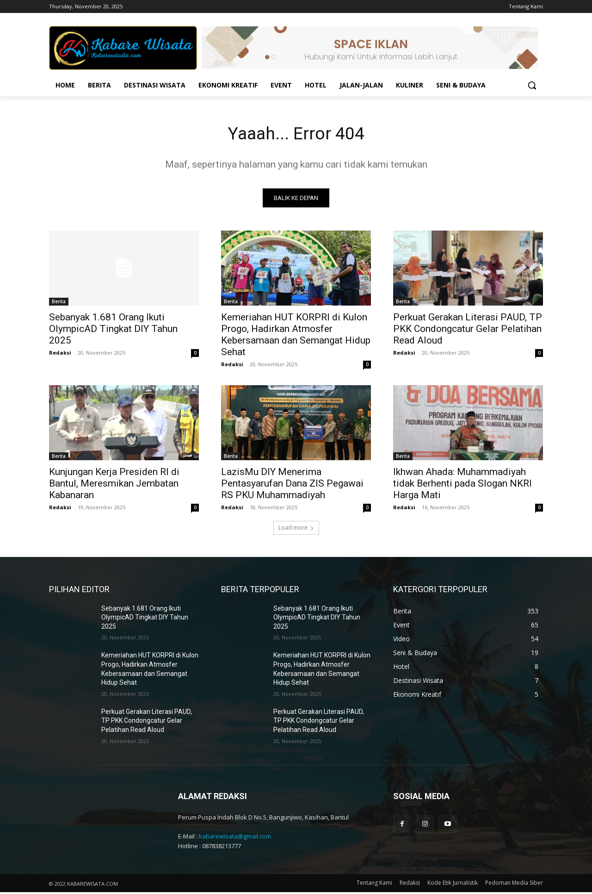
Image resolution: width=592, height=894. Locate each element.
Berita (59, 303)
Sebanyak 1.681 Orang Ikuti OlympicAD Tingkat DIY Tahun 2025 (113, 330)
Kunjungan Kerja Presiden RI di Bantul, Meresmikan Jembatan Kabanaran (114, 485)
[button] (532, 85)
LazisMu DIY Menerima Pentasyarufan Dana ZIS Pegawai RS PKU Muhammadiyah (292, 485)
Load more (296, 529)
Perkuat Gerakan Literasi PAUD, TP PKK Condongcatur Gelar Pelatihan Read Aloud (467, 330)
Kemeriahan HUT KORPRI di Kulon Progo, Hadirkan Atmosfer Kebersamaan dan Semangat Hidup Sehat (295, 336)
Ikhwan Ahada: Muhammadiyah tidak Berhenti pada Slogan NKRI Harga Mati (462, 485)
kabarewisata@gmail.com (235, 838)
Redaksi (60, 354)
